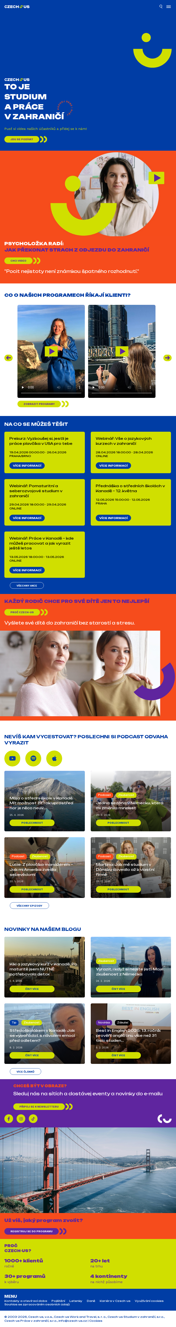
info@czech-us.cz (72, 1320)
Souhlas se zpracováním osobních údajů (37, 1304)
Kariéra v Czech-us (115, 1301)
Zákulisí (122, 1022)
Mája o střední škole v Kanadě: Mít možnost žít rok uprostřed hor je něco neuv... (41, 803)
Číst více (32, 989)
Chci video (18, 260)
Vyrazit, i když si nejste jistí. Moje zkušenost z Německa (129, 971)
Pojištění (58, 1301)
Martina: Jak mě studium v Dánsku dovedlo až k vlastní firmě (125, 869)
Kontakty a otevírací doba (25, 1301)
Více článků (25, 1071)
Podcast (104, 795)
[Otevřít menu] (169, 7)
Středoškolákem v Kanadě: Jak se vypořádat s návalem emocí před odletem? (42, 1035)
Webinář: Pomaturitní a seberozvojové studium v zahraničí (35, 491)
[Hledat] (161, 7)
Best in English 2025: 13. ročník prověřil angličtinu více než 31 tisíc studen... (128, 1035)
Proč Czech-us (22, 612)
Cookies (95, 1320)
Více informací (27, 465)
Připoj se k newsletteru (39, 1106)
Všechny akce (27, 585)
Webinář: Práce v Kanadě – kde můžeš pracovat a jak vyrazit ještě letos (41, 543)
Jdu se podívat (21, 139)
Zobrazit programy (39, 404)
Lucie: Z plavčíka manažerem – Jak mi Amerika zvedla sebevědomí (41, 869)
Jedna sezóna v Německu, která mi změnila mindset (129, 805)
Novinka (104, 1022)
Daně (91, 1301)
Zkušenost (126, 795)
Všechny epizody (29, 905)
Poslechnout (32, 822)
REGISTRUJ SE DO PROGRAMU (31, 1231)
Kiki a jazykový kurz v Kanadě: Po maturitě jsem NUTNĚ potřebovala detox (43, 969)
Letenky (75, 1301)
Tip (14, 1022)
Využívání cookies (149, 1301)
